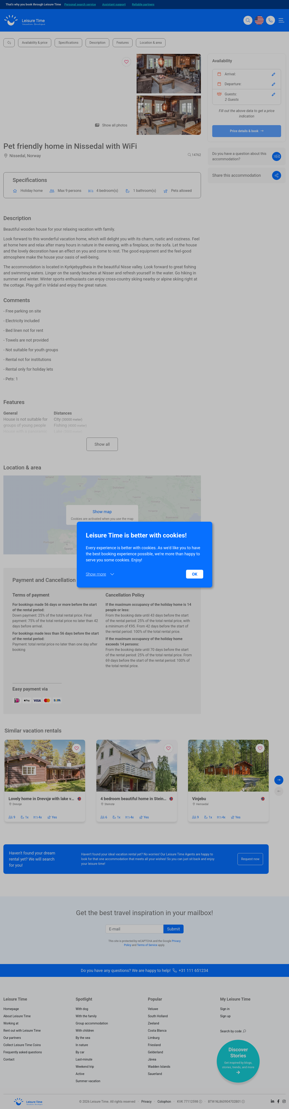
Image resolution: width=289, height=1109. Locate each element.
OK (194, 574)
